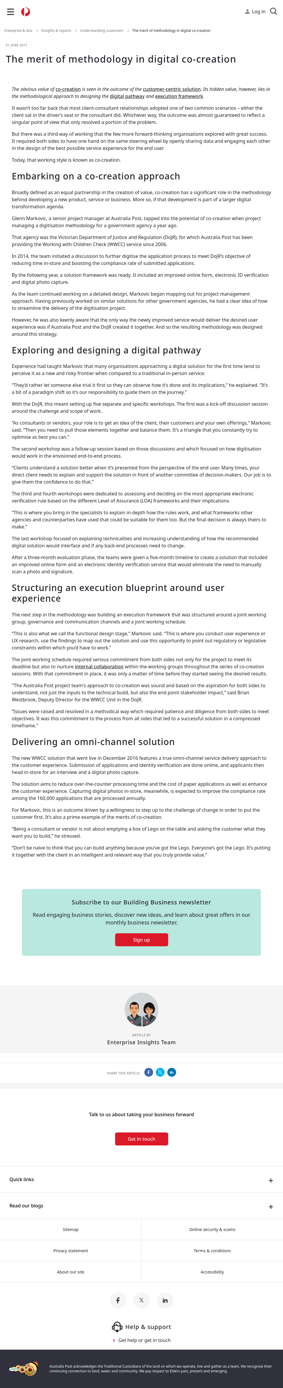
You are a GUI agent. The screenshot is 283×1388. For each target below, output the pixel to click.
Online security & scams (212, 1229)
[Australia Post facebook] (118, 1300)
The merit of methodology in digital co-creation (171, 30)
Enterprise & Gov (18, 30)
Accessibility (212, 1272)
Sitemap (71, 1229)
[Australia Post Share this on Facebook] (148, 1072)
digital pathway (127, 96)
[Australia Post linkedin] (165, 1300)
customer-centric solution (172, 89)
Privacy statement (70, 1250)
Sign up (141, 940)
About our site (70, 1272)
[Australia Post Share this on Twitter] (160, 1072)
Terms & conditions (212, 1250)
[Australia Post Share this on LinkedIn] (171, 1072)
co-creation (68, 89)
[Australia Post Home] (25, 12)
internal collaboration (99, 666)
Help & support (141, 1327)
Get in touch (141, 1139)
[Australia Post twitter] (141, 1300)
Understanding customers (102, 30)
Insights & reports (56, 30)
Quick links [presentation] (21, 1179)
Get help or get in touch (144, 1340)
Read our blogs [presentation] (26, 1205)
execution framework (179, 96)
